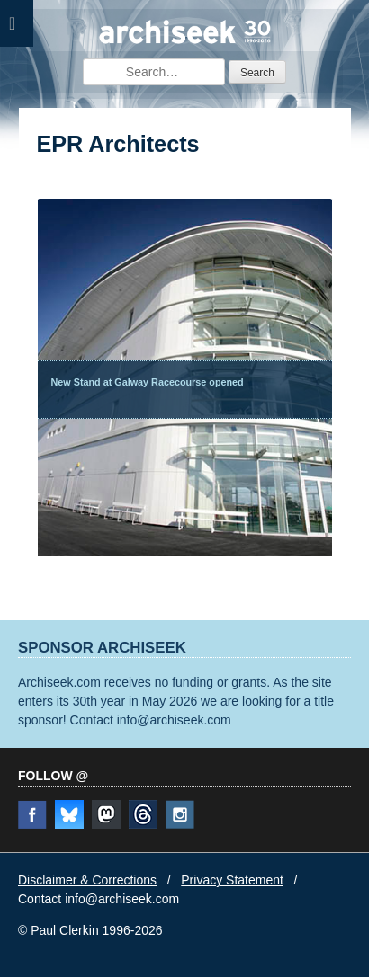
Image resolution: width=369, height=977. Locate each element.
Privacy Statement (232, 880)
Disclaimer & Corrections (87, 880)
